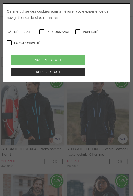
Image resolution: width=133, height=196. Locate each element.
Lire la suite (51, 17)
